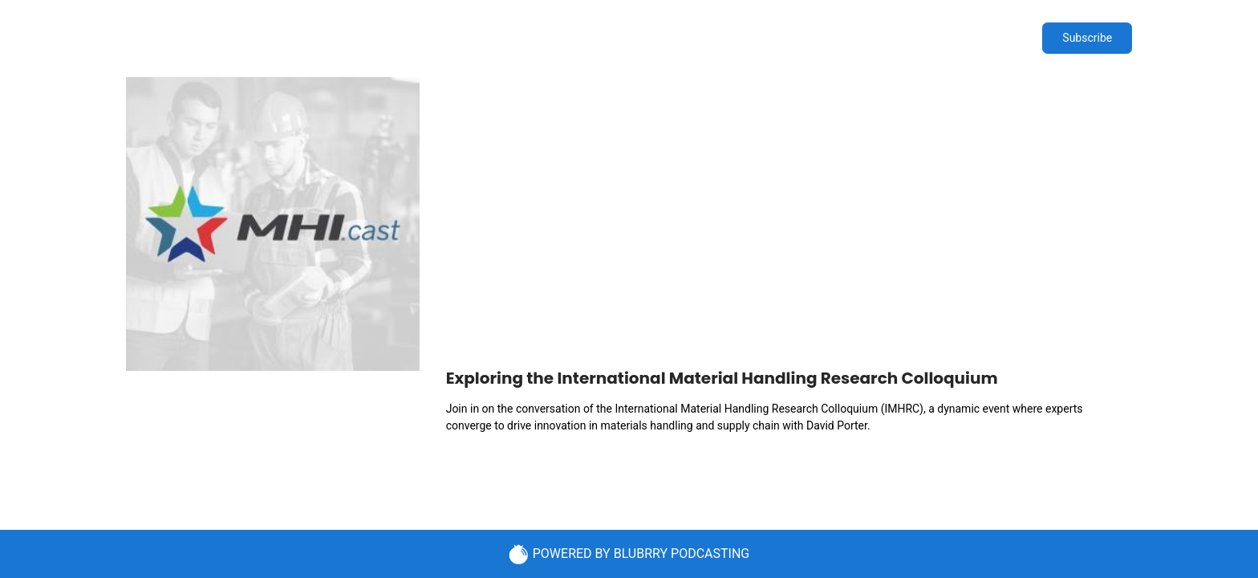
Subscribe (1087, 37)
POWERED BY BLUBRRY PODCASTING (629, 554)
